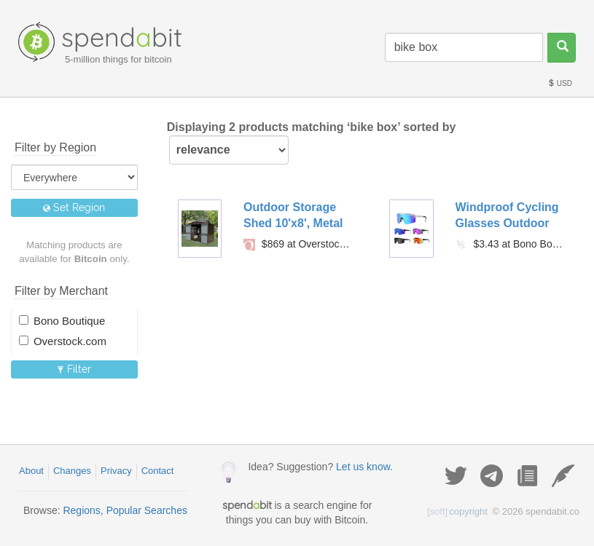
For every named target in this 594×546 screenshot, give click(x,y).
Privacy (116, 470)
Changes (72, 470)
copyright (457, 511)
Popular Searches (146, 510)
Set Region (74, 207)
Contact (157, 470)
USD (559, 83)
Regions (81, 510)
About (31, 470)
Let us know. (364, 466)
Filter (74, 369)
